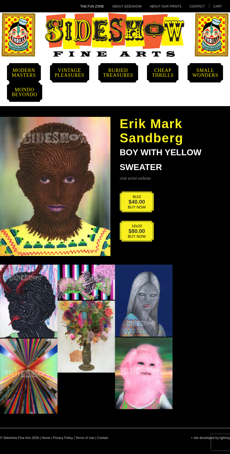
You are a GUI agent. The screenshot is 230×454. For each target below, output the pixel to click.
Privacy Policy (63, 438)
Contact (197, 6)
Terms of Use (85, 438)
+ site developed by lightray (210, 438)
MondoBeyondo (24, 92)
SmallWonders (205, 73)
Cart (217, 6)
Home (46, 438)
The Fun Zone (92, 6)
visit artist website (135, 178)
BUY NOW (133, 203)
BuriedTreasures (118, 73)
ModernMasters (24, 73)
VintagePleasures (69, 73)
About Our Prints (165, 6)
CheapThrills (163, 73)
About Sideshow (127, 6)
